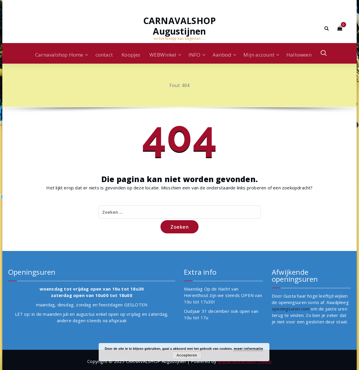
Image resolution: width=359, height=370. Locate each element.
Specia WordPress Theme (244, 361)
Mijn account (258, 54)
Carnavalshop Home (59, 54)
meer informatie (248, 348)
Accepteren (187, 355)
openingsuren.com (291, 309)
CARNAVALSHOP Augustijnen (179, 26)
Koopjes (131, 54)
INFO (195, 54)
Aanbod (222, 54)
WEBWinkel (163, 54)
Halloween (299, 54)
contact (104, 54)
